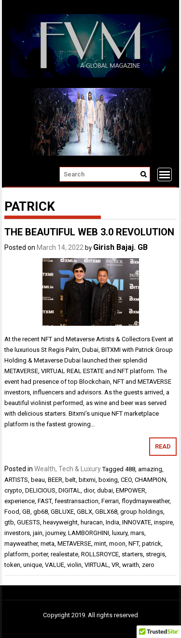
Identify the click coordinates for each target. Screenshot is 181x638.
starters (132, 554)
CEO (126, 479)
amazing (150, 469)
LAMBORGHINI (88, 532)
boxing (108, 479)
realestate (64, 554)
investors (17, 532)
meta (48, 543)
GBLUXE (62, 511)
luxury (119, 532)
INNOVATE (136, 522)
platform (16, 554)
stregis (155, 554)
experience (19, 501)
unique (32, 564)
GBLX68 (106, 511)
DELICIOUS (40, 490)
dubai (105, 490)
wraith (130, 564)
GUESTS (28, 522)
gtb (9, 522)
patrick (151, 543)
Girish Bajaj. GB (120, 247)
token (12, 564)
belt (70, 479)
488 (130, 469)
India (112, 522)
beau (38, 479)
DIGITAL (69, 490)
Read (163, 446)
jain (37, 532)
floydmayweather (145, 501)
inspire (163, 522)
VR (115, 564)
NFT (133, 543)
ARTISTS (16, 479)
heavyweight (60, 522)
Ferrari (110, 501)
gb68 (40, 511)
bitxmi (87, 479)
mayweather (21, 543)
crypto (13, 490)
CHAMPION (150, 479)
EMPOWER (130, 490)
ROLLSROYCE (100, 554)
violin (74, 564)
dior (89, 490)
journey (55, 532)
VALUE (54, 564)
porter (39, 554)
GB (26, 511)
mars (137, 532)
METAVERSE (74, 543)
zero (148, 564)
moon (117, 543)
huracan (92, 522)
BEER (55, 479)
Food (11, 511)
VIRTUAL (96, 564)
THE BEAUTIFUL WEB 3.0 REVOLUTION (89, 232)
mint (100, 543)
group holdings (141, 511)
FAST (45, 501)
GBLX (84, 511)
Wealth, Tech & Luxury (67, 469)
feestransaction (76, 501)
